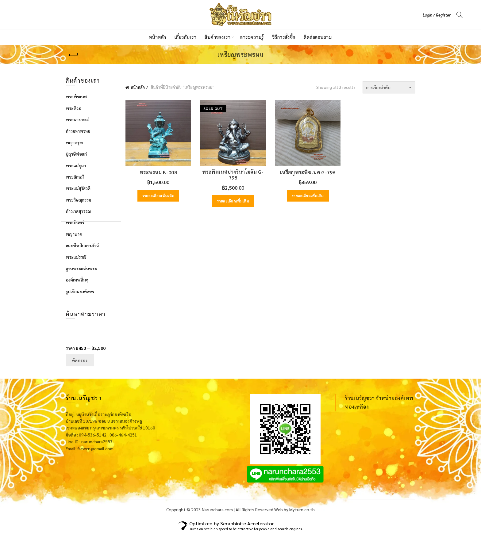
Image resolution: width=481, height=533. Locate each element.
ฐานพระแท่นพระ (81, 268)
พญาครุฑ (74, 142)
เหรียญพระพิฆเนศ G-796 (308, 172)
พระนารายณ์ (77, 119)
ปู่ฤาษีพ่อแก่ (76, 154)
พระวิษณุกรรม (78, 199)
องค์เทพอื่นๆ (77, 279)
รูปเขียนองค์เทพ (80, 291)
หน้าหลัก (157, 37)
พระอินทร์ (75, 222)
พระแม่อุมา (76, 165)
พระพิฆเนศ (76, 96)
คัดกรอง (79, 360)
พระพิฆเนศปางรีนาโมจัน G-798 (233, 174)
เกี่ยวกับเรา (186, 37)
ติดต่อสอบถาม (318, 37)
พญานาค (74, 234)
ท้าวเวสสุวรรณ (78, 211)
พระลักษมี (75, 177)
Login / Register (437, 14)
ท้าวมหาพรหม (78, 131)
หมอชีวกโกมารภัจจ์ (82, 245)
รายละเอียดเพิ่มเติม (158, 195)
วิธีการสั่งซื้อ (284, 37)
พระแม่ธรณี (76, 257)
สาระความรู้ (252, 37)
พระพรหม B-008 (158, 172)
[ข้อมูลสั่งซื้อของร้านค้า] (389, 87)
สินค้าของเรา (217, 37)
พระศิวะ (73, 108)
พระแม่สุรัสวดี (78, 188)
